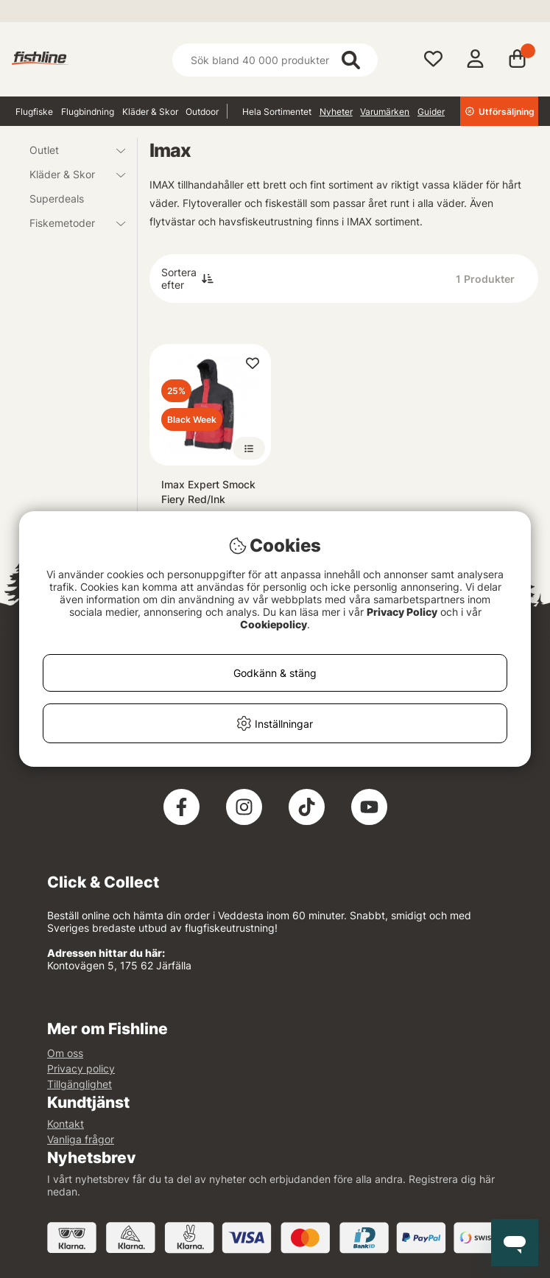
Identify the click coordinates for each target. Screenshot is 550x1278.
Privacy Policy (402, 611)
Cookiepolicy (273, 624)
